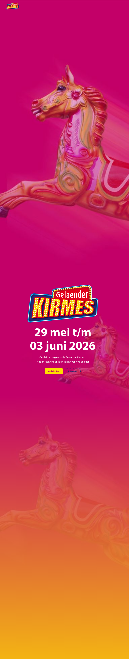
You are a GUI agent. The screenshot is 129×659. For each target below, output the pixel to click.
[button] (120, 6)
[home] (12, 6)
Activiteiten (53, 371)
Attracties (72, 371)
